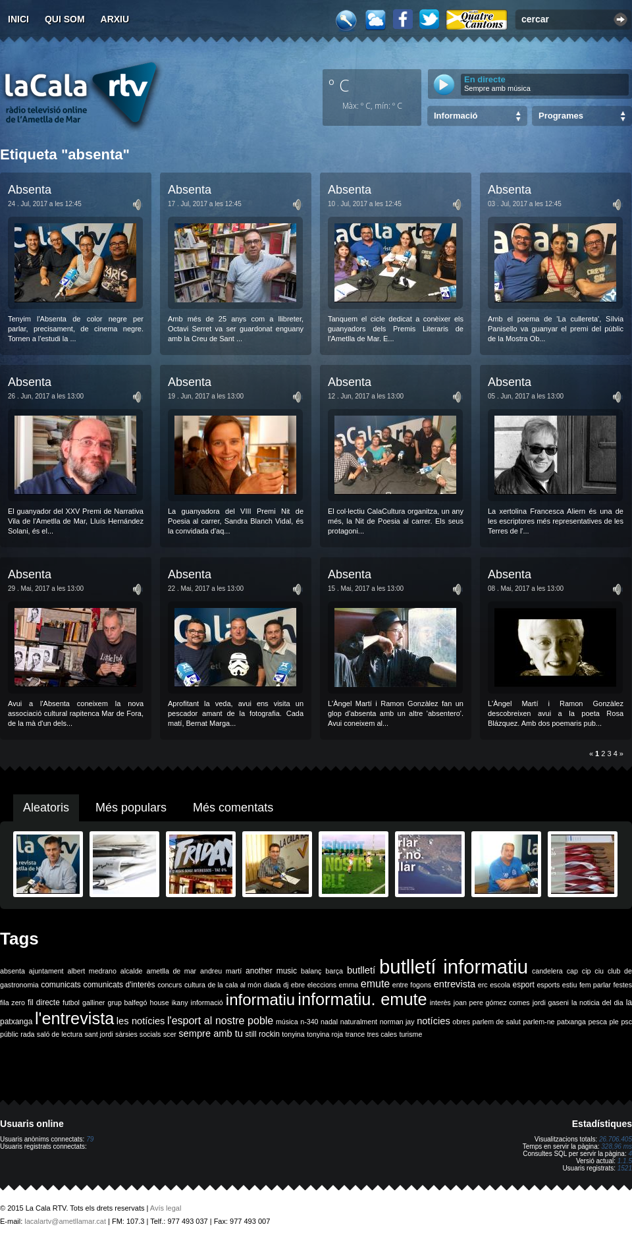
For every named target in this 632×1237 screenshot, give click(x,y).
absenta (12, 971)
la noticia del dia (597, 1002)
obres (461, 1022)
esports (548, 985)
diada (271, 985)
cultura (194, 985)
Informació (455, 116)
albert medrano (92, 971)
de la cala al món (234, 985)
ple (614, 1022)
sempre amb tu (210, 1033)
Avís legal (166, 1208)
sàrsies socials (138, 1034)
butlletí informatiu (453, 966)
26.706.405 (615, 1139)
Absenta (29, 189)
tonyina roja (325, 1034)
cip (586, 971)
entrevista (455, 984)
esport (523, 984)
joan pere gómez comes (492, 1002)
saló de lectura (59, 1034)
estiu (569, 985)
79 (89, 1139)
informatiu (260, 999)
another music (271, 971)
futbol (71, 1002)
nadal (329, 1022)
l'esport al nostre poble (220, 1020)
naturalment (358, 1022)
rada (27, 1034)
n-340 (309, 1022)
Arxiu (115, 19)
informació (207, 1002)
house (159, 1002)
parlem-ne (539, 1022)
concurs (169, 985)
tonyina (293, 1034)
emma (349, 985)
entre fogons (411, 985)
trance (355, 1034)
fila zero (12, 1002)
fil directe (44, 1002)
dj (285, 985)
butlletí (361, 970)
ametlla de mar (171, 971)
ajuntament (46, 971)
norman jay (397, 1022)
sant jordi (99, 1034)
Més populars (131, 807)
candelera (547, 971)
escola (500, 985)
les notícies (141, 1021)
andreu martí (221, 971)
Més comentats (233, 807)
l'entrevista (74, 1018)
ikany (180, 1002)
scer (169, 1034)
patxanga (571, 1022)
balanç (311, 971)
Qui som (65, 19)
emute (375, 983)
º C (339, 85)
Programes (561, 116)
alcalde (131, 971)
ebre (298, 985)
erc (483, 985)
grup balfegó (127, 1002)
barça (334, 971)
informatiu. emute (362, 999)
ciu (599, 971)
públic (9, 1034)
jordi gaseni (551, 1002)
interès (440, 1002)
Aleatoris (46, 807)
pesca (598, 1022)
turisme (410, 1034)
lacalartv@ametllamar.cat (65, 1221)
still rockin (262, 1034)
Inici (18, 19)
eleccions (321, 985)
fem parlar (595, 985)
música (287, 1022)
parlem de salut (497, 1022)
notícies (433, 1021)
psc (626, 1022)
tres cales (382, 1034)
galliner (93, 1002)
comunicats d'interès (119, 984)
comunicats (61, 984)
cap (572, 971)
